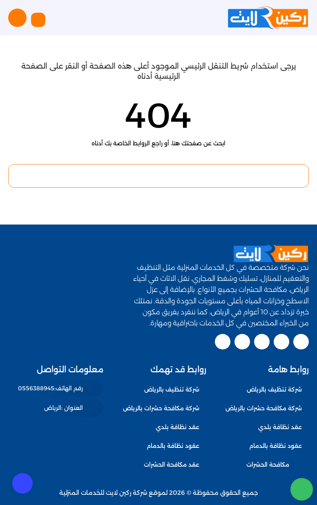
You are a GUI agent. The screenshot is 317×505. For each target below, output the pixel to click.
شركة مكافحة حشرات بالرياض (263, 408)
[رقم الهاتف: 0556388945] (58, 388)
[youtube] (262, 341)
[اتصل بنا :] (301, 463)
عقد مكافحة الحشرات (274, 464)
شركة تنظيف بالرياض (274, 389)
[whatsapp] (301, 489)
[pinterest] (222, 341)
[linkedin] (242, 341)
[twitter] (281, 341)
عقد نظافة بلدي (280, 427)
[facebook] (301, 341)
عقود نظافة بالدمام (275, 445)
